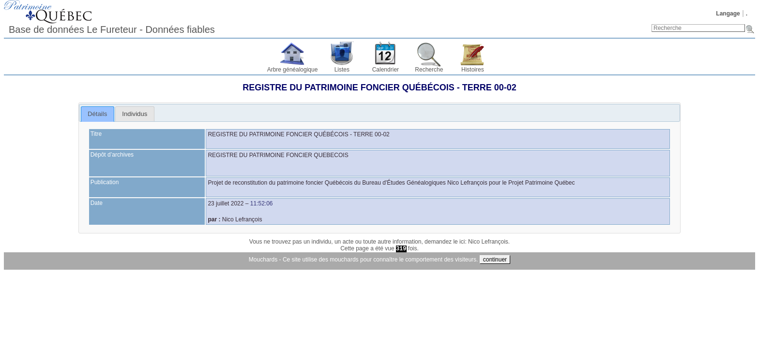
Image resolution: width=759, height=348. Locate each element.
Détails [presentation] (97, 113)
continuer (495, 259)
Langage (728, 13)
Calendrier (385, 69)
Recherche (429, 69)
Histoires (472, 69)
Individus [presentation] (134, 113)
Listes (341, 69)
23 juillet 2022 (225, 203)
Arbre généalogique (292, 69)
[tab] (97, 114)
